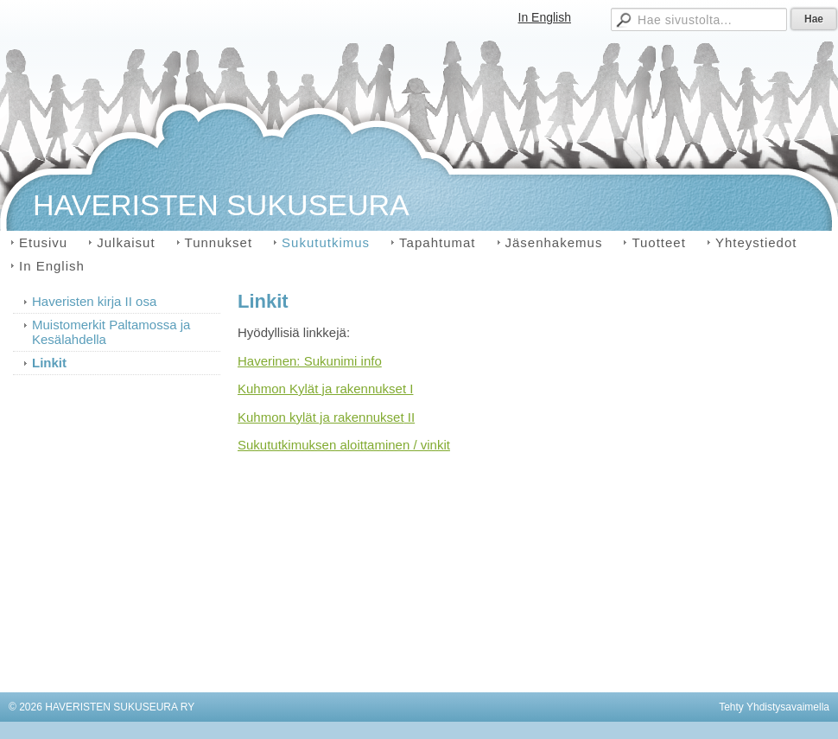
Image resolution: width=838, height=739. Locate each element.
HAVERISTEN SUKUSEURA (221, 204)
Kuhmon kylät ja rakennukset (321, 417)
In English (544, 17)
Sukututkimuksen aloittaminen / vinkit (344, 444)
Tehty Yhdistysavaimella (774, 707)
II (410, 417)
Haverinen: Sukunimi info (310, 361)
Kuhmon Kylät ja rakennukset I (325, 388)
